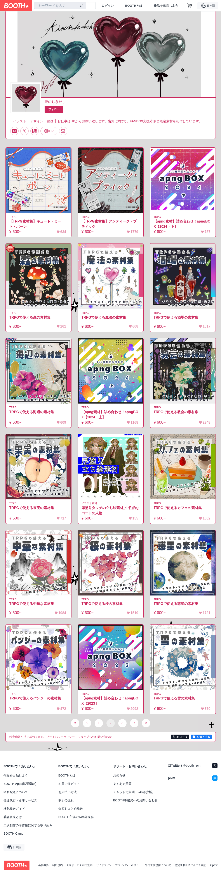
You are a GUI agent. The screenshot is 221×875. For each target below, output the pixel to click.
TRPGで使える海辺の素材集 (31, 412)
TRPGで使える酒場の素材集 (176, 317)
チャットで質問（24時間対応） (135, 792)
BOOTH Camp (13, 833)
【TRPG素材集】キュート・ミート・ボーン (35, 223)
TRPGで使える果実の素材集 (31, 508)
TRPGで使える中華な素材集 (31, 604)
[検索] (81, 6)
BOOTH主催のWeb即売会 (76, 817)
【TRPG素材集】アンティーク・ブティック (109, 223)
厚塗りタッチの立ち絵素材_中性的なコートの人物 (110, 510)
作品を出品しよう (166, 5)
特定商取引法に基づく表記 (190, 865)
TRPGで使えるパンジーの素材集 (35, 698)
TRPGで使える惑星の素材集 (176, 604)
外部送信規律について (158, 865)
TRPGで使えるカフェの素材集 (178, 508)
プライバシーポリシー (128, 865)
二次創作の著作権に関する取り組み (27, 825)
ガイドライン (104, 865)
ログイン (107, 5)
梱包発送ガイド (14, 808)
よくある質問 (122, 783)
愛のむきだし (55, 102)
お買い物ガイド (69, 783)
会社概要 (43, 865)
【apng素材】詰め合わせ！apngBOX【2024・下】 (182, 223)
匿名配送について (15, 792)
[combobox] (60, 5)
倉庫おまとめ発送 (70, 808)
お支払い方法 (67, 792)
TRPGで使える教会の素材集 (176, 412)
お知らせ (119, 775)
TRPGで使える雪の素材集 (174, 698)
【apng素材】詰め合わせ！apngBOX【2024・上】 (110, 414)
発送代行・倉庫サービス (20, 800)
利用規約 (57, 865)
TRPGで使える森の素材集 (29, 317)
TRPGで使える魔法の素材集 (104, 317)
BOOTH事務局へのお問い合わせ (135, 800)
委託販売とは (12, 817)
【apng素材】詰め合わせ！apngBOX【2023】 (110, 700)
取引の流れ (66, 800)
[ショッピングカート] (189, 5)
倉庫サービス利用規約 (79, 865)
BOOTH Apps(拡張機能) (19, 783)
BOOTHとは (133, 5)
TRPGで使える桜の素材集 (102, 604)
